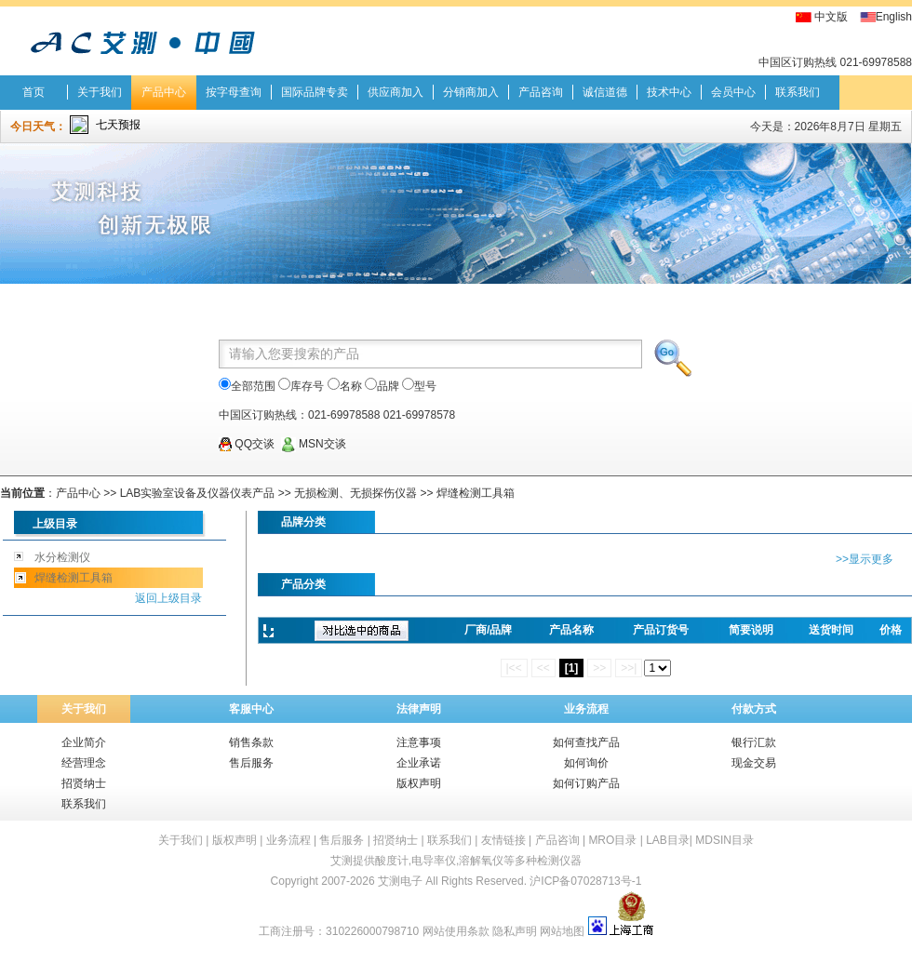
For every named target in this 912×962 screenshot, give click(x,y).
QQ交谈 (247, 443)
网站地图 (562, 931)
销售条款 (251, 742)
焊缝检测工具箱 (475, 493)
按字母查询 (234, 92)
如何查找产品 (586, 742)
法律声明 (418, 708)
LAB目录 (668, 840)
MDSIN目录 (724, 840)
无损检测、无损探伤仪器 (355, 493)
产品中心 (163, 92)
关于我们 (99, 92)
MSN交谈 (313, 443)
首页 (33, 92)
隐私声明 (514, 931)
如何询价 (586, 762)
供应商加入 (395, 92)
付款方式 (753, 708)
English (894, 16)
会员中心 (733, 92)
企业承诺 (418, 762)
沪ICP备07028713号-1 (585, 881)
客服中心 (251, 708)
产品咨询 (540, 92)
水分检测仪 (62, 557)
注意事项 (418, 742)
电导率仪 (433, 860)
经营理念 (83, 762)
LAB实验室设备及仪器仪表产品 (197, 493)
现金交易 (753, 762)
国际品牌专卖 (314, 92)
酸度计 (392, 860)
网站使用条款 (456, 931)
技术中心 (669, 92)
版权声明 (418, 783)
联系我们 (797, 92)
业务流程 (586, 708)
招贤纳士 (83, 783)
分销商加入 (471, 92)
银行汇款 (753, 742)
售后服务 (251, 762)
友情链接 (503, 840)
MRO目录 (612, 840)
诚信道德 (605, 92)
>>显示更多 (864, 559)
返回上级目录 (168, 598)
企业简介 (83, 742)
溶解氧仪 (481, 860)
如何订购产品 (586, 783)
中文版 (831, 16)
